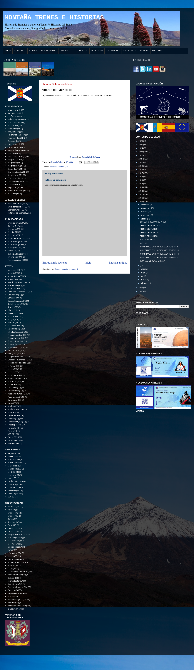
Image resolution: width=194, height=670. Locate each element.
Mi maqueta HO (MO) (17, 562)
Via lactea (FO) (14, 440)
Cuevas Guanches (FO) (17, 301)
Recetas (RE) (13, 578)
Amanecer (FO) (14, 270)
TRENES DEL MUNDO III (149, 229)
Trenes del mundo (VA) (59, 167)
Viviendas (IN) (13, 193)
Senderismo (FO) (15, 409)
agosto (144, 219)
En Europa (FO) (14, 325)
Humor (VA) (12, 550)
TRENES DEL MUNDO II (149, 232)
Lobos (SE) (12, 478)
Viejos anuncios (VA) (16, 593)
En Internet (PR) (14, 229)
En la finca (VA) (14, 540)
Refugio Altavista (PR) (16, 254)
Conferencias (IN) (15, 116)
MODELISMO (97, 51)
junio (143, 269)
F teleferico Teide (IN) (17, 135)
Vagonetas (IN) (14, 187)
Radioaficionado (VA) (17, 574)
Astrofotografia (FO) (16, 282)
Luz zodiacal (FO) (15, 375)
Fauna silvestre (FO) (16, 338)
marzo (144, 279)
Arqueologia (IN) (15, 110)
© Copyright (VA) (15, 609)
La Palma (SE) (13, 472)
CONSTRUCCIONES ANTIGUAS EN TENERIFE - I (159, 257)
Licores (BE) (12, 556)
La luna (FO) (13, 369)
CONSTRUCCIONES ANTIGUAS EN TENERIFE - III (159, 250)
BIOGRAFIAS (66, 51)
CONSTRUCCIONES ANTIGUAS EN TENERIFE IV (159, 246)
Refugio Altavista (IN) (16, 172)
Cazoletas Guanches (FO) (18, 291)
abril (143, 276)
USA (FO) (11, 434)
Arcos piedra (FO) (15, 276)
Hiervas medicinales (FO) (18, 363)
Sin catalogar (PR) (15, 257)
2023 (141, 151)
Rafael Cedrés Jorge (91, 157)
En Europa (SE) (14, 459)
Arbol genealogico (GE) (17, 207)
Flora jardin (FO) (14, 344)
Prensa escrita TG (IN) (17, 156)
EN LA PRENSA (113, 51)
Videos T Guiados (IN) (17, 190)
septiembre (146, 215)
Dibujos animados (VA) (17, 534)
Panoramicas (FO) (15, 397)
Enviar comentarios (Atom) (66, 269)
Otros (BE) (12, 568)
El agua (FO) (13, 319)
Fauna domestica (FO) (17, 335)
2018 (141, 169)
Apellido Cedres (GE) (16, 203)
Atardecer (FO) (14, 288)
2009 (141, 201)
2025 (141, 144)
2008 (141, 287)
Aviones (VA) (13, 516)
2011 (141, 194)
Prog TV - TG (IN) (15, 159)
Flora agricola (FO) (15, 341)
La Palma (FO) (13, 366)
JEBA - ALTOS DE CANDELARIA (152, 261)
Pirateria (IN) (13, 153)
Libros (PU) (12, 250)
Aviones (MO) (13, 513)
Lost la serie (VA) (15, 559)
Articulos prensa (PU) (17, 223)
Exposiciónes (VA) (15, 547)
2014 (141, 183)
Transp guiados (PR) (16, 260)
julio (143, 265)
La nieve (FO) (13, 372)
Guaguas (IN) (13, 141)
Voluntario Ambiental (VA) (19, 605)
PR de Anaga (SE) (15, 484)
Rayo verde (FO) (14, 400)
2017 (141, 173)
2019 (141, 166)
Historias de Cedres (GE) (18, 213)
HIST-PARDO (157, 51)
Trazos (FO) (12, 431)
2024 (141, 148)
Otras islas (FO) (14, 387)
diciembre (145, 204)
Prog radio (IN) (14, 162)
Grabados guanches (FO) (18, 359)
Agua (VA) (12, 509)
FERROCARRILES (49, 51)
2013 (141, 187)
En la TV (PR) (13, 232)
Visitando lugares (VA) (17, 599)
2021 (141, 159)
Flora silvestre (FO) (15, 347)
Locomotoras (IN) (15, 147)
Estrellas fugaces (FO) (17, 332)
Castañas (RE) (13, 528)
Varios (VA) (12, 590)
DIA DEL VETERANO (148, 239)
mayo (143, 272)
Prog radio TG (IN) (15, 166)
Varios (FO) (12, 437)
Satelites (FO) (13, 406)
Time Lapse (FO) (14, 424)
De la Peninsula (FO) (16, 304)
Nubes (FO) (12, 384)
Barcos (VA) (12, 519)
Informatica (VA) (14, 553)
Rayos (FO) (12, 403)
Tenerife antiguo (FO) (17, 421)
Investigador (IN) (15, 144)
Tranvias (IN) (13, 184)
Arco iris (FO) (13, 273)
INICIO (8, 51)
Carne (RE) (12, 525)
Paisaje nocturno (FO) (17, 393)
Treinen (73, 157)
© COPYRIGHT (130, 51)
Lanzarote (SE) (14, 475)
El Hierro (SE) (13, 456)
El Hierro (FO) (13, 313)
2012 (141, 191)
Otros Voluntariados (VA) (18, 571)
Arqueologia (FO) (15, 279)
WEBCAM (144, 51)
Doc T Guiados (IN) (16, 122)
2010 (141, 198)
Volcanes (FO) (13, 443)
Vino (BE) (11, 596)
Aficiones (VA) (13, 506)
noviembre (146, 208)
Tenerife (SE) (13, 493)
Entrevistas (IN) (14, 128)
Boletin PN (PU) (14, 226)
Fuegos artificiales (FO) (17, 356)
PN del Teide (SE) (15, 481)
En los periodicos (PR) (17, 238)
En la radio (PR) (14, 235)
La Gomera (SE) (14, 465)
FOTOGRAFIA (82, 51)
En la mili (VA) (13, 544)
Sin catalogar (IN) (15, 175)
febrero (144, 283)
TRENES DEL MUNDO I (149, 236)
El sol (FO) (12, 322)
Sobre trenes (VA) (15, 584)
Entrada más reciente (54, 262)
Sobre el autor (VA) (16, 581)
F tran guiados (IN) (15, 138)
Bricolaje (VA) (13, 522)
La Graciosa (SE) (14, 469)
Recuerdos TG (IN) (15, 169)
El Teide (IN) (13, 125)
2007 (141, 291)
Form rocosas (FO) (15, 350)
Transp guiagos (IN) (16, 181)
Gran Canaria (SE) (15, 462)
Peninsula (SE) (13, 490)
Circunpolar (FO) (15, 294)
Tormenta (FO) (14, 428)
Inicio (88, 262)
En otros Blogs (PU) (16, 241)
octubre (144, 211)
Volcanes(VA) (13, 602)
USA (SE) (11, 496)
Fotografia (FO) (14, 353)
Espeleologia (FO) (15, 328)
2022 (141, 155)
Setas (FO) (12, 412)
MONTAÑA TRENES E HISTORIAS (54, 17)
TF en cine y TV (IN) (15, 178)
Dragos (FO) (13, 307)
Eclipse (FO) (12, 310)
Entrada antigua (118, 262)
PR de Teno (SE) (14, 487)
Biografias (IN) (14, 113)
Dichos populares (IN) (17, 119)
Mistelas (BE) (13, 565)
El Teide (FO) (13, 316)
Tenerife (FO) (13, 418)
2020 (141, 162)
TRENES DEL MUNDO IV (150, 225)
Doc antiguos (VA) (15, 537)
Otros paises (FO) (15, 390)
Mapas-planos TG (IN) (17, 150)
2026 (141, 141)
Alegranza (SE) (14, 453)
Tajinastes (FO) (14, 415)
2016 (141, 176)
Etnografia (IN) (14, 131)
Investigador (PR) (15, 247)
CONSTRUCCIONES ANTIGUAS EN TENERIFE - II (159, 254)
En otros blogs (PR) (16, 244)
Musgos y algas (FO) (16, 378)
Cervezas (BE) (13, 531)
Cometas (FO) (13, 297)
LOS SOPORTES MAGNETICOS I (153, 222)
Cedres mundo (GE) (16, 210)
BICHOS (143, 243)
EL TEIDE (33, 51)
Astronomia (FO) (15, 285)
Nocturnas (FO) (14, 381)
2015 (141, 180)
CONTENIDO (20, 51)
